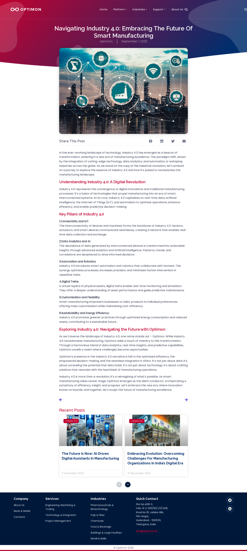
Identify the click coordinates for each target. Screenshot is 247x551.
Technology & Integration (60, 515)
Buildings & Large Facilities (106, 532)
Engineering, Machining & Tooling (60, 507)
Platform (119, 9)
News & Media (22, 511)
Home (103, 9)
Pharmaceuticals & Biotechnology (102, 507)
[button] (150, 141)
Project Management (58, 521)
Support (158, 9)
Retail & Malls (98, 538)
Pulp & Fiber (98, 515)
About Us (177, 9)
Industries (139, 9)
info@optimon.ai (146, 531)
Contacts (19, 517)
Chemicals (97, 521)
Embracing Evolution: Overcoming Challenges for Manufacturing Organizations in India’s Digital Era (155, 458)
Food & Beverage (101, 526)
